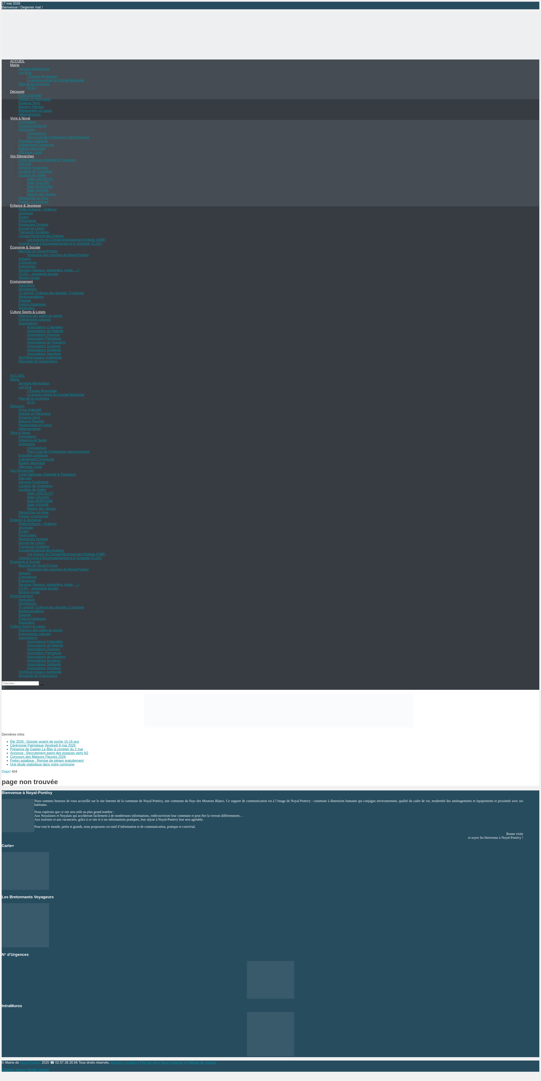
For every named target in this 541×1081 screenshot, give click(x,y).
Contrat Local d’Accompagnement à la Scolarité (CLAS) (60, 243)
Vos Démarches (22, 156)
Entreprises (27, 266)
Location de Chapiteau (35, 171)
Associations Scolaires (44, 346)
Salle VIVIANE (38, 190)
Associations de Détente (45, 331)
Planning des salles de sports (40, 316)
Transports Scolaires (34, 232)
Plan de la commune (34, 84)
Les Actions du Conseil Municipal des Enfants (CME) (66, 240)
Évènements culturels (35, 319)
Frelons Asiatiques (32, 304)
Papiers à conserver (33, 202)
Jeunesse (26, 213)
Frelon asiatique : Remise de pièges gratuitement (47, 760)
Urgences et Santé (33, 126)
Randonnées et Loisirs (35, 110)
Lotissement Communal (36, 145)
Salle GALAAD (38, 183)
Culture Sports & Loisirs (28, 312)
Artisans (25, 259)
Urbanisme (27, 129)
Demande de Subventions (38, 361)
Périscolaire (27, 221)
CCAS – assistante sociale (38, 274)
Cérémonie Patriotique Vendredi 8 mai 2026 (42, 745)
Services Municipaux (34, 69)
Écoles (24, 217)
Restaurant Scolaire (33, 224)
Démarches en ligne (33, 198)
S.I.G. (31, 88)
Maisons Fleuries (31, 107)
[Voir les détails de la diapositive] (279, 726)
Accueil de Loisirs (32, 228)
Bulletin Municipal (32, 148)
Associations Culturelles (45, 327)
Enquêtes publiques (33, 141)
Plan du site (149, 1062)
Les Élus (25, 72)
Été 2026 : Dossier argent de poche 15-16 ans (44, 741)
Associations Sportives (44, 354)
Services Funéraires (33, 167)
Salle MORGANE (40, 186)
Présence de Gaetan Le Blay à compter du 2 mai (46, 749)
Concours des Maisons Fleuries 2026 (38, 757)
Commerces (28, 262)
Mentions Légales (124, 1062)
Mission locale (29, 278)
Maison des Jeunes (41, 194)
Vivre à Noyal (20, 118)
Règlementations (31, 297)
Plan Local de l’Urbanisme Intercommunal (58, 137)
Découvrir (17, 91)
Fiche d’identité (30, 95)
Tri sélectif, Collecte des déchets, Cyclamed (51, 293)
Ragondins (27, 308)
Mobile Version (38, 1070)
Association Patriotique (44, 338)
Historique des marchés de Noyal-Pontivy (58, 255)
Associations (28, 323)
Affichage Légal (30, 152)
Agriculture (27, 285)
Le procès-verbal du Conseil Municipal (55, 80)
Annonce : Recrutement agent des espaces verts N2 (49, 753)
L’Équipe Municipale (42, 76)
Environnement (21, 281)
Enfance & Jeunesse (25, 205)
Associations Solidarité (44, 350)
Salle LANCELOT (40, 179)
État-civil (25, 164)
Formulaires (27, 122)
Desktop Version (14, 1070)
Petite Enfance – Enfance (38, 209)
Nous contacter (172, 1062)
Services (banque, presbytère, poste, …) (49, 270)
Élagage (25, 300)
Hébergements (30, 114)
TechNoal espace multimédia (40, 357)
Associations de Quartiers (46, 342)
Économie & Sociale (25, 247)
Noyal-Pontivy (30, 1062)
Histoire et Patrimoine (35, 99)
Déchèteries (27, 289)
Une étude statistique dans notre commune (42, 764)
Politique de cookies (201, 1062)
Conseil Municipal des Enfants (41, 236)
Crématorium (36, 133)
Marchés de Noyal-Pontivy (38, 251)
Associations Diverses (43, 335)
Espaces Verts (29, 103)
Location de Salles (32, 175)
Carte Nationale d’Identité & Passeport (47, 160)
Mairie (14, 65)
